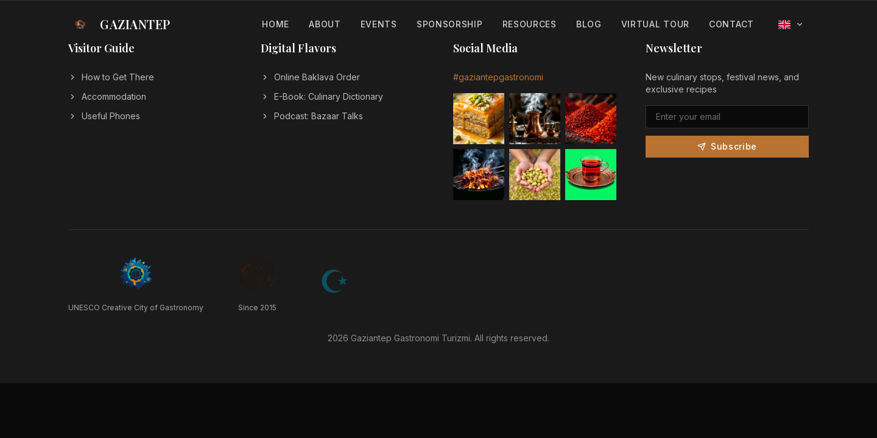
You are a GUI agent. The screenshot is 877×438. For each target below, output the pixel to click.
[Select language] (791, 24)
